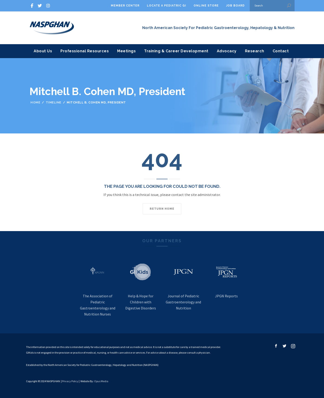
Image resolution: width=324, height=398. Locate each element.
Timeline (53, 102)
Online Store (206, 5)
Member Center (125, 5)
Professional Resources (84, 51)
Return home (162, 208)
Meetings (126, 51)
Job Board (235, 5)
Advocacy (227, 51)
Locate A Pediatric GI (166, 5)
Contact (281, 51)
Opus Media (101, 381)
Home (35, 102)
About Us (43, 51)
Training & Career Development (176, 51)
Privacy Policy (70, 381)
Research (254, 51)
